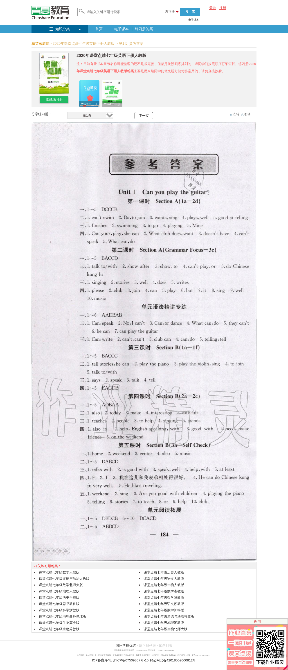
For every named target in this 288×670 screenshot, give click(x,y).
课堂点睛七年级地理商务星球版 (62, 616)
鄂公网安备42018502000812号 (173, 660)
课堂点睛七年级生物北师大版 (165, 629)
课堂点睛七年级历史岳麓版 (59, 597)
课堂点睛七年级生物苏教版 (59, 629)
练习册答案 (144, 29)
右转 (247, 114)
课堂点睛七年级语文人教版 (164, 578)
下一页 (144, 115)
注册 (222, 7)
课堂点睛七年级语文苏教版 (164, 604)
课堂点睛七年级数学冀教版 (164, 597)
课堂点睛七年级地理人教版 (59, 591)
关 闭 (257, 621)
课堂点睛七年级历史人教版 (164, 572)
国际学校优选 (126, 645)
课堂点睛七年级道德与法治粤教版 (169, 616)
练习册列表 (147, 645)
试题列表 (165, 645)
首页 (99, 29)
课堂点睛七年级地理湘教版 (164, 623)
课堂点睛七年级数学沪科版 (164, 610)
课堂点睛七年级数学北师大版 (61, 585)
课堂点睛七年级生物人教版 (164, 585)
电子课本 (193, 19)
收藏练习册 (54, 99)
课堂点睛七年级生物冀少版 (59, 623)
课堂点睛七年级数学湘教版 (164, 591)
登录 (212, 7)
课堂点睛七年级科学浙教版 (59, 610)
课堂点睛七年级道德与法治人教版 (64, 578)
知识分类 (62, 29)
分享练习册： (42, 114)
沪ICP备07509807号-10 (130, 660)
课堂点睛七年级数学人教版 (59, 572)
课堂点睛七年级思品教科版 (59, 604)
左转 (236, 114)
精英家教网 (41, 43)
